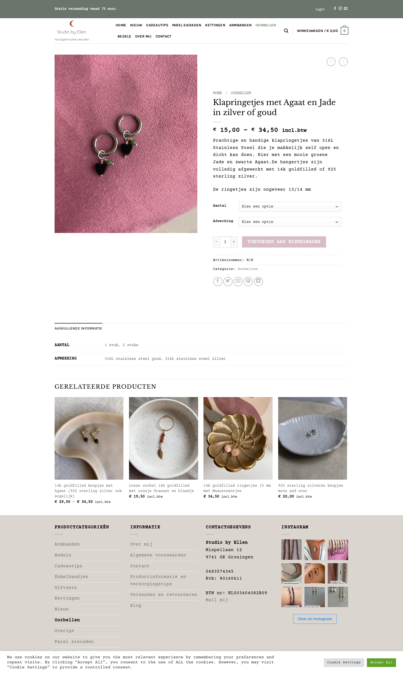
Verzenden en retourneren (163, 594)
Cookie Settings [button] (344, 662)
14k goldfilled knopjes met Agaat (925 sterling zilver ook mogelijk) (88, 491)
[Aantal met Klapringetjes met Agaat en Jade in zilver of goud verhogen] (234, 242)
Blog (135, 605)
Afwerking (223, 221)
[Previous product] (343, 61)
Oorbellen (266, 25)
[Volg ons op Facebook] (335, 9)
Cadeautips (157, 25)
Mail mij (217, 600)
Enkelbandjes (71, 576)
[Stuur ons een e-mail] (345, 9)
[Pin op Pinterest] (248, 281)
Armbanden (240, 25)
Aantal (219, 206)
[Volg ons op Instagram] (340, 9)
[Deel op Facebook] (217, 281)
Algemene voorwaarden (158, 555)
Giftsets (66, 587)
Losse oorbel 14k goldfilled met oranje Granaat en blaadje (161, 488)
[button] (320, 9)
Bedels (124, 36)
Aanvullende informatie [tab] (78, 328)
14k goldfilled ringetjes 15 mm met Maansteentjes (237, 488)
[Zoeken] (286, 30)
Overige (64, 630)
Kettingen (215, 25)
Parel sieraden (187, 25)
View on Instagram (314, 619)
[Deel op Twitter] (228, 281)
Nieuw (136, 25)
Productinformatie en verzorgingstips (158, 580)
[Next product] (331, 61)
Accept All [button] (381, 662)
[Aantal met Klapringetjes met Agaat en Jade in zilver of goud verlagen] (216, 242)
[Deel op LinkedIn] (258, 281)
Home (121, 25)
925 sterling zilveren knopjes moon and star (310, 488)
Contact (164, 36)
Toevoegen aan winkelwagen (284, 242)
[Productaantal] (225, 242)
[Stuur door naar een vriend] (238, 281)
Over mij (143, 36)
